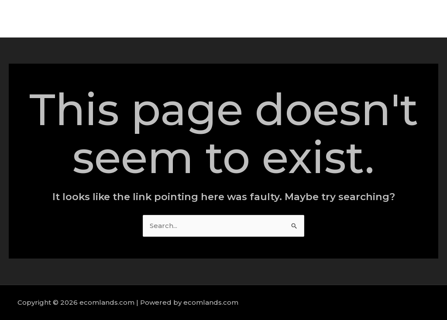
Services (329, 18)
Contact (412, 18)
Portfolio (370, 18)
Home (257, 18)
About (291, 18)
